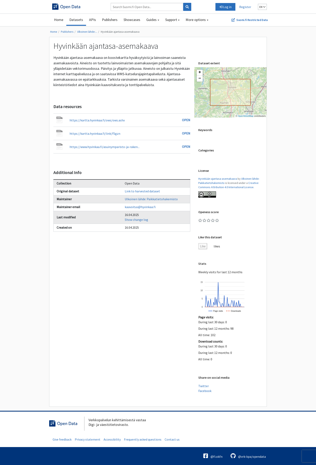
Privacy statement (87, 439)
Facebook (204, 391)
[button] (200, 73)
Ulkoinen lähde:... (87, 31)
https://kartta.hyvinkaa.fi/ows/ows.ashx (97, 120)
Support (171, 19)
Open (186, 120)
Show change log (136, 220)
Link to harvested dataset (142, 191)
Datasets (76, 19)
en (262, 7)
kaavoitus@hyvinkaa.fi (140, 207)
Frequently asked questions (142, 439)
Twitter (203, 386)
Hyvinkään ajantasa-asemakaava (120, 31)
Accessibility (112, 439)
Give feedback (62, 439)
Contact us (172, 439)
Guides (151, 19)
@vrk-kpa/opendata (248, 456)
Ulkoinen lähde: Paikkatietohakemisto (151, 199)
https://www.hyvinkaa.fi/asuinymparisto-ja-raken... (104, 147)
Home (58, 19)
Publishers (109, 19)
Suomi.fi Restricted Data (252, 20)
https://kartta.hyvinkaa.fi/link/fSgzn (95, 133)
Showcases (132, 19)
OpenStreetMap (246, 116)
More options (196, 19)
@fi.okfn (212, 456)
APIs (92, 19)
